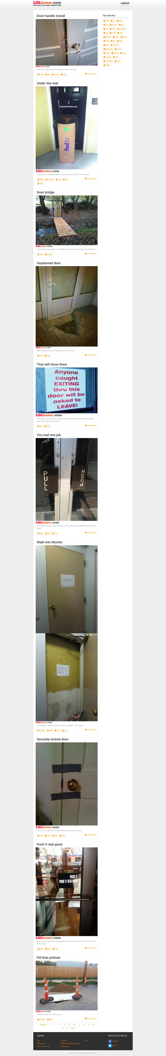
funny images (79, 1053)
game (118, 49)
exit (39, 426)
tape (47, 836)
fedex (40, 179)
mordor (41, 730)
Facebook (113, 1041)
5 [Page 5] (69, 1025)
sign (64, 730)
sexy (122, 53)
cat (113, 21)
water (124, 37)
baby (116, 37)
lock (62, 836)
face (106, 41)
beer (106, 45)
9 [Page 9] (88, 1025)
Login (86, 1040)
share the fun (126, 3)
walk (50, 730)
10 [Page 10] (94, 1025)
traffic (106, 65)
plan (40, 356)
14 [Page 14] (68, 1028)
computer (108, 61)
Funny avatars (41, 1043)
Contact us (64, 1040)
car (105, 25)
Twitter (112, 1045)
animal (113, 25)
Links (38, 1040)
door (63, 74)
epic (120, 33)
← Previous (42, 1025)
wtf (105, 29)
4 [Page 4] (64, 1025)
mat (58, 179)
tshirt (118, 61)
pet (121, 25)
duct (40, 836)
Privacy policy (65, 1046)
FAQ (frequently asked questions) (70, 1043)
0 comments (90, 74)
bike (119, 41)
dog (119, 21)
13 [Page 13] (63, 1028)
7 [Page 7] (79, 1025)
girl (113, 41)
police (114, 53)
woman (107, 57)
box (65, 179)
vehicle (114, 45)
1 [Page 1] (49, 1025)
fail (47, 74)
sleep (106, 53)
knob (40, 74)
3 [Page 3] (59, 1025)
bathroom (108, 49)
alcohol (107, 37)
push (40, 533)
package (50, 179)
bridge (48, 254)
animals (121, 29)
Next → (74, 1028)
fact (115, 57)
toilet (113, 33)
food (112, 29)
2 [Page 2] (54, 1025)
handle (55, 74)
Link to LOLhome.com (43, 1046)
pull (47, 533)
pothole (41, 1019)
